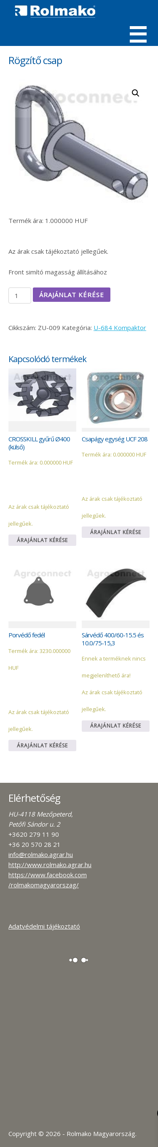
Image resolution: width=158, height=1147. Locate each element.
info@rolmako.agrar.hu (40, 854)
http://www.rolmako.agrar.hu (49, 864)
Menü (138, 34)
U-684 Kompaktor (120, 327)
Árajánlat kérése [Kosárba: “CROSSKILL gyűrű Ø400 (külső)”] (42, 540)
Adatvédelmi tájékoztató (44, 926)
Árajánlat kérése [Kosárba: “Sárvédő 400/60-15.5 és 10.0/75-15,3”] (115, 725)
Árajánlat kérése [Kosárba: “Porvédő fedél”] (42, 745)
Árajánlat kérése (71, 294)
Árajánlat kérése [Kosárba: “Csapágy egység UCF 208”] (115, 532)
